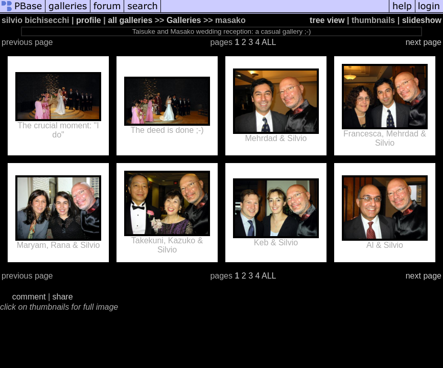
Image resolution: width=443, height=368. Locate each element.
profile (88, 20)
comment (29, 296)
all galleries (130, 20)
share (63, 296)
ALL (269, 42)
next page (423, 42)
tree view (327, 20)
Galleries (184, 20)
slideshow (421, 20)
